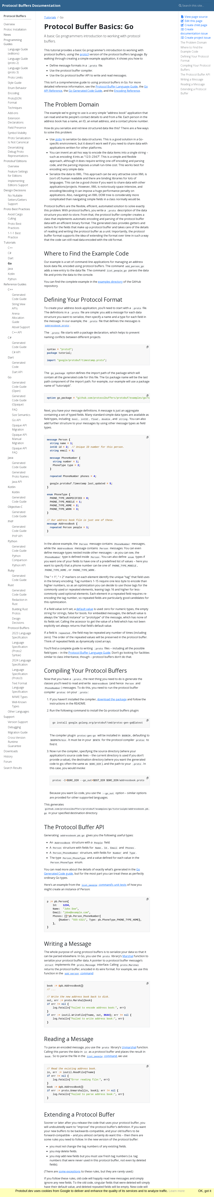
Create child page (194, 25)
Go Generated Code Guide (85, 91)
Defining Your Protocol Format (195, 58)
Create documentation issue (194, 31)
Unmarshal (129, 1047)
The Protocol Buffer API (195, 74)
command (78, 973)
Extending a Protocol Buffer (193, 91)
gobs (58, 139)
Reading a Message (193, 84)
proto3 (84, 54)
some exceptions (69, 1171)
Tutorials (50, 17)
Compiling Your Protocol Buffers (195, 68)
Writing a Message (192, 79)
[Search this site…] (194, 5)
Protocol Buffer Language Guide (117, 86)
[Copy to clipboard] (147, 347)
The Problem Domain (194, 42)
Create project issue (196, 38)
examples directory (110, 282)
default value (84, 609)
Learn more (177, 1191)
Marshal (127, 956)
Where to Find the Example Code (192, 49)
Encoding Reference (127, 91)
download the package (112, 699)
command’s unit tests (104, 885)
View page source (194, 17)
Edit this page (191, 21)
